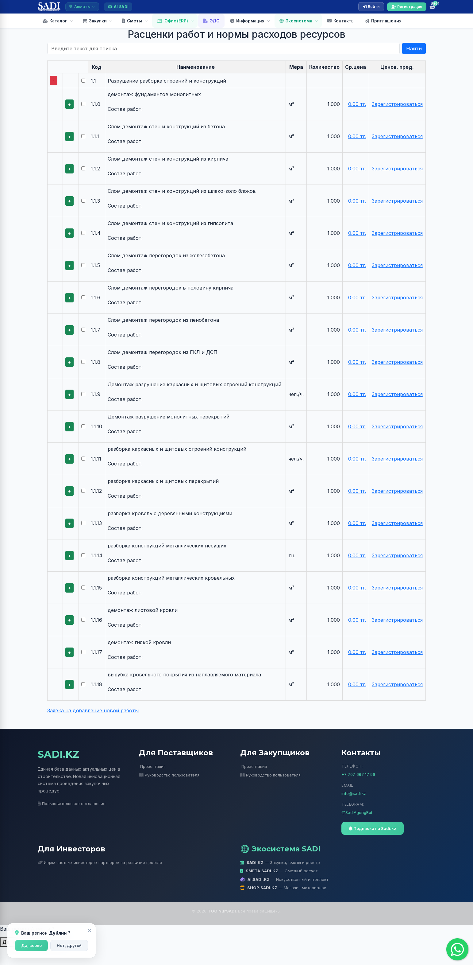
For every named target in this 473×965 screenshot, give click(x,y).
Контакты (341, 20)
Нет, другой (69, 945)
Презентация (153, 766)
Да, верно (31, 945)
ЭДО (211, 20)
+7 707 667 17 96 (358, 774)
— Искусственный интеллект (284, 879)
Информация (247, 20)
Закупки (94, 20)
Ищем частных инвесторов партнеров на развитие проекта (100, 862)
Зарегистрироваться (397, 104)
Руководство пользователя (169, 774)
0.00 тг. (357, 104)
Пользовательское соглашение (72, 803)
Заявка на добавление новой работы (93, 710)
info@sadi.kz (353, 793)
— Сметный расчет (278, 870)
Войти (371, 6)
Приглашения (383, 20)
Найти (414, 48)
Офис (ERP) (172, 20)
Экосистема (295, 20)
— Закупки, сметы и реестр (280, 862)
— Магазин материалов (283, 887)
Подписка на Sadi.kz (372, 828)
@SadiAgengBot (356, 812)
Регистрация (406, 6)
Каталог (55, 20)
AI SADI (118, 6)
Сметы (132, 20)
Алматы (82, 6)
